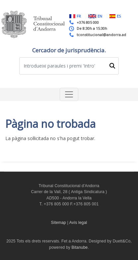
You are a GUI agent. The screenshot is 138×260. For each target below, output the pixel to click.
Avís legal (78, 222)
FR (75, 16)
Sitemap (58, 222)
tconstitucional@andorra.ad (101, 34)
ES (115, 16)
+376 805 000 (88, 22)
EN (95, 16)
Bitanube (80, 247)
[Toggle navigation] (69, 94)
